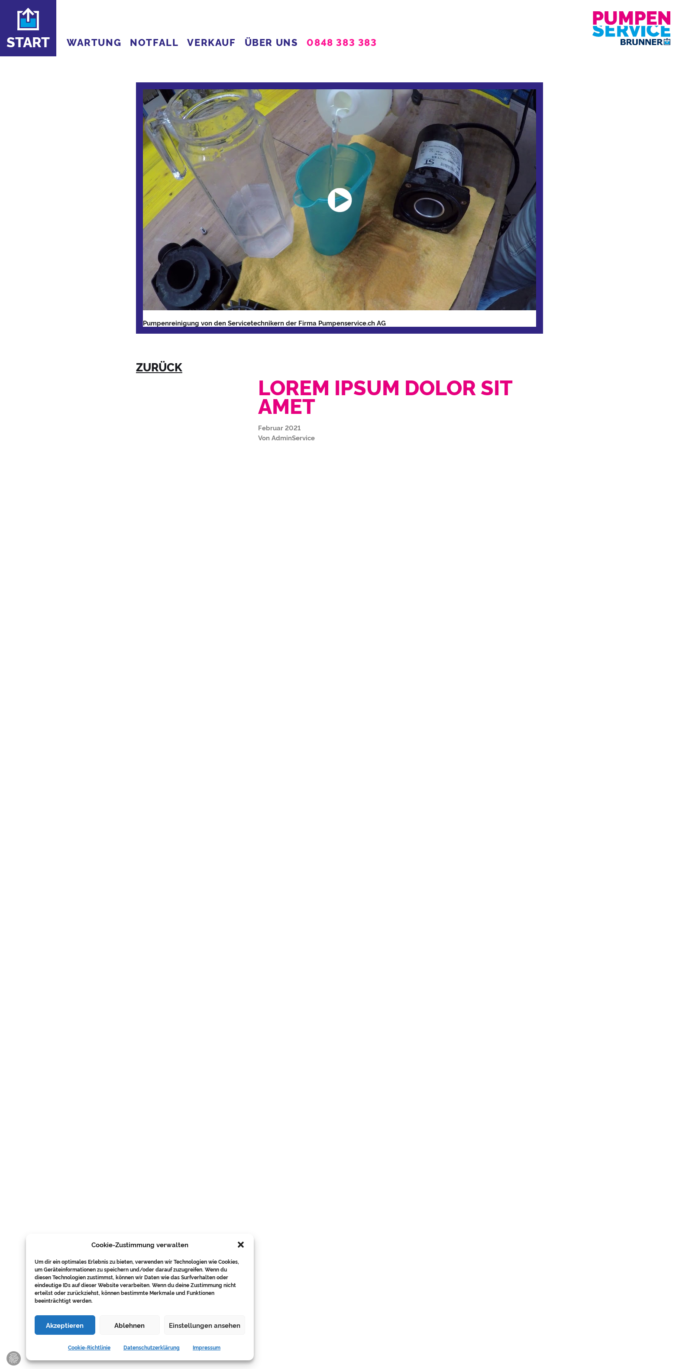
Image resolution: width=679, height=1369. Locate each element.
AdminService (293, 437)
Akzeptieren (65, 1325)
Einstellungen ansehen (204, 1325)
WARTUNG (94, 42)
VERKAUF (211, 42)
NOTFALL (154, 42)
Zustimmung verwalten (13, 1358)
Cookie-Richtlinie (89, 1347)
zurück (159, 366)
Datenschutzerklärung (151, 1347)
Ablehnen (129, 1325)
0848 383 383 (342, 42)
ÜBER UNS (271, 42)
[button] (240, 1244)
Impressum (206, 1347)
